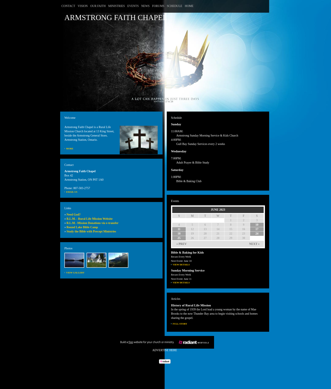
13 (205, 229)
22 (230, 233)
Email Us (71, 192)
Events (133, 6)
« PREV (181, 244)
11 (179, 229)
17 (256, 229)
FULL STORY (180, 323)
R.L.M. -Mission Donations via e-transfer (92, 223)
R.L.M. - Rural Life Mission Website (89, 218)
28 (217, 238)
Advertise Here (164, 350)
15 (230, 229)
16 (243, 229)
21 (217, 233)
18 (179, 233)
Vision (83, 6)
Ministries (116, 6)
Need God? (73, 214)
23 (243, 233)
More (69, 148)
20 (205, 233)
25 (179, 238)
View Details (181, 264)
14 (217, 229)
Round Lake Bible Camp (82, 227)
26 (192, 238)
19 (192, 233)
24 (256, 233)
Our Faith (98, 6)
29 (230, 238)
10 (256, 224)
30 (243, 238)
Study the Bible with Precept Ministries (91, 231)
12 (192, 229)
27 (205, 238)
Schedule (174, 6)
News (145, 6)
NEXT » (254, 244)
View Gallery (75, 272)
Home (189, 6)
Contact (68, 6)
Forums (158, 6)
